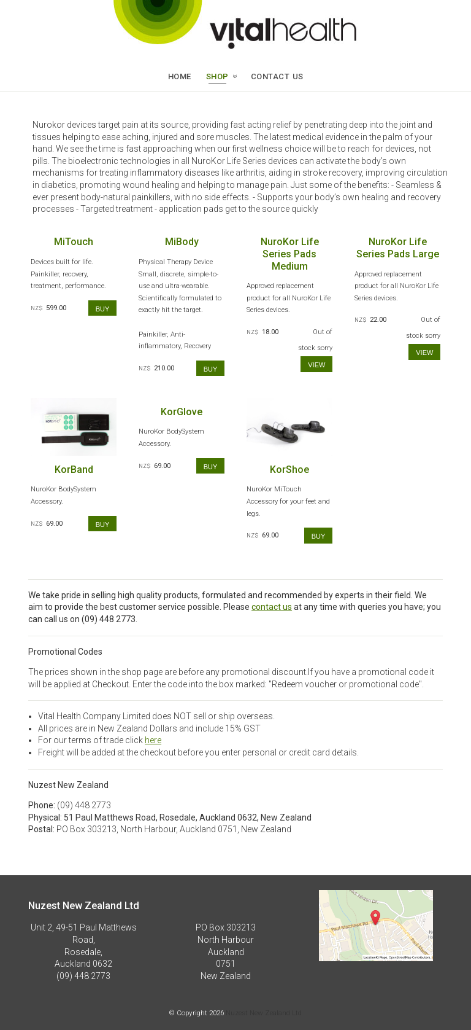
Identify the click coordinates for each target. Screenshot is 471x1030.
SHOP (217, 75)
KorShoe (289, 469)
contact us (271, 607)
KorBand (74, 469)
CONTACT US (277, 75)
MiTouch (73, 242)
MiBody (182, 242)
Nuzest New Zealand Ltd (264, 1013)
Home (179, 75)
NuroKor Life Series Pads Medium (290, 253)
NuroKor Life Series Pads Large (397, 248)
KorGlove (181, 412)
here (153, 740)
